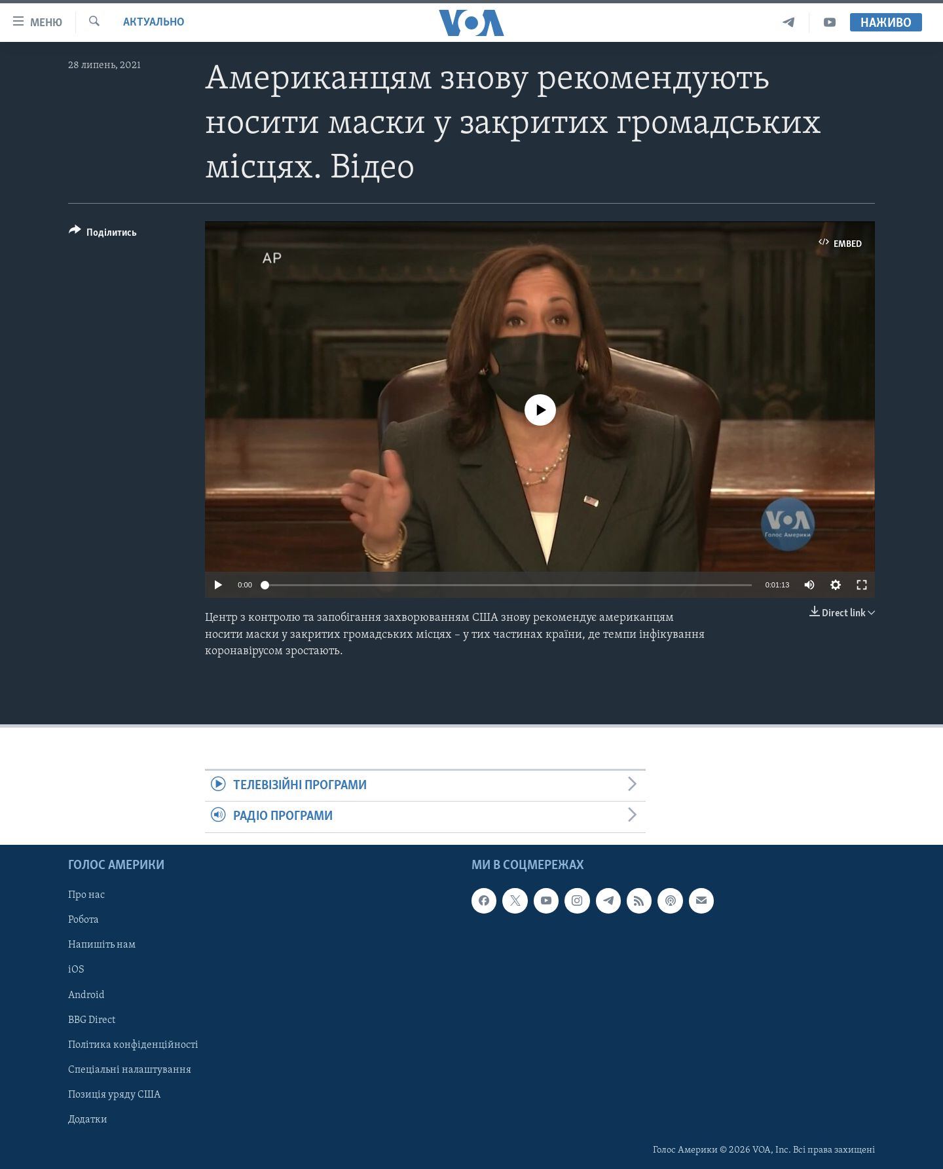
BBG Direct (91, 1019)
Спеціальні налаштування (129, 1069)
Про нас (86, 895)
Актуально (154, 22)
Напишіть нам (102, 945)
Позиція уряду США (114, 1094)
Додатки (87, 1119)
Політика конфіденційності (133, 1044)
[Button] (103, 234)
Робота (83, 920)
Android (86, 995)
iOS (76, 970)
